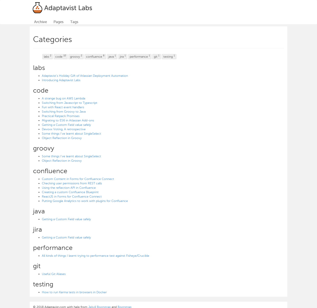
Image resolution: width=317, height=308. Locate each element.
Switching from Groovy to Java (64, 111)
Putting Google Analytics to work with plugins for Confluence (85, 201)
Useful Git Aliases (54, 274)
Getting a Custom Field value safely (66, 124)
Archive (40, 22)
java (112, 56)
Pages (58, 22)
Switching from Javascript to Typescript (69, 102)
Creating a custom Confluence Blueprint (70, 192)
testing (169, 56)
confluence (95, 56)
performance (140, 56)
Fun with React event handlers (63, 107)
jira (123, 56)
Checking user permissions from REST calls (72, 183)
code (60, 56)
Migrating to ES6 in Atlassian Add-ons (68, 120)
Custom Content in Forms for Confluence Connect (78, 179)
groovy (76, 56)
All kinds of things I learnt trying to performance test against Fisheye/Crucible (95, 255)
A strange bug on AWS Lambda (63, 98)
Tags (74, 22)
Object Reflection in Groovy (62, 138)
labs (47, 56)
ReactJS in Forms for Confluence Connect (72, 196)
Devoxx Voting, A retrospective (64, 129)
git (156, 56)
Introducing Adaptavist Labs (61, 80)
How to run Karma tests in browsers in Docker (74, 292)
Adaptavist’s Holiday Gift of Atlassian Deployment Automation (85, 75)
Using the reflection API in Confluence (69, 187)
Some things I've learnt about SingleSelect (71, 133)
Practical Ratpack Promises (60, 116)
